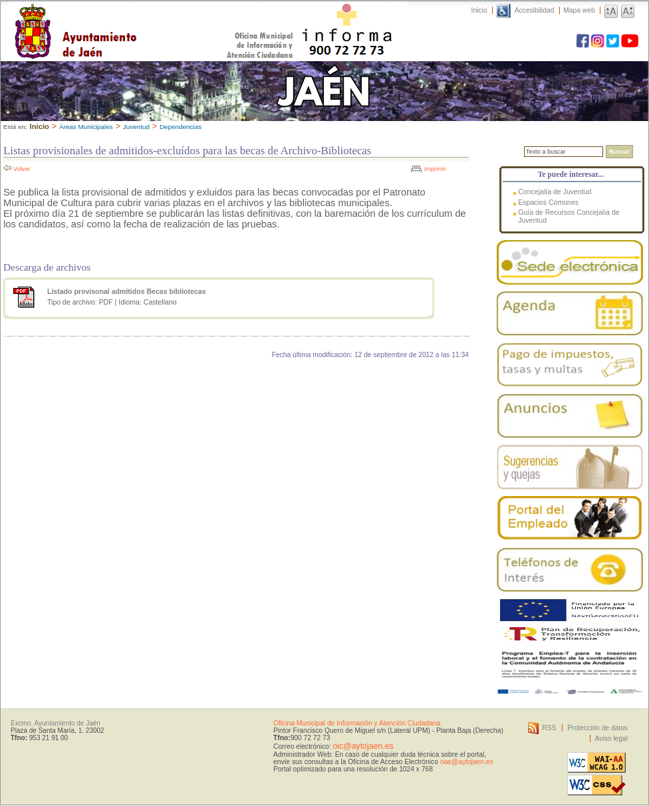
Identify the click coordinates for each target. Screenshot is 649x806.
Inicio (479, 10)
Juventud (136, 126)
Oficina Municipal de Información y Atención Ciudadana (356, 723)
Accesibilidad (535, 10)
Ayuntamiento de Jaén (133, 18)
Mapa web (578, 10)
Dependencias (180, 126)
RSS (549, 728)
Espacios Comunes (548, 202)
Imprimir (435, 169)
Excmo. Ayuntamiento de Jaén (55, 723)
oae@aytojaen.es (466, 761)
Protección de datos (597, 728)
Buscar (619, 151)
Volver (22, 169)
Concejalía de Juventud (554, 192)
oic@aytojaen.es (362, 746)
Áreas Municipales (86, 126)
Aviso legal (611, 738)
